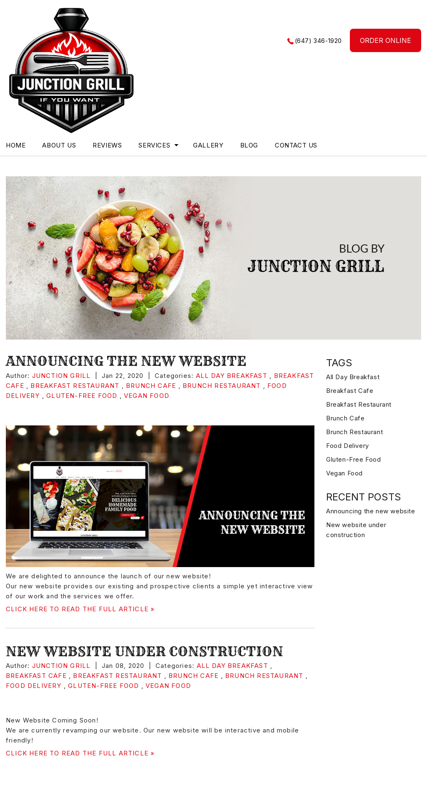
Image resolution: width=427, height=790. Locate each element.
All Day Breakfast (231, 376)
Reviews (107, 145)
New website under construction (144, 651)
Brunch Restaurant (222, 386)
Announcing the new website (126, 360)
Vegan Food (146, 396)
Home (15, 145)
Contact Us (296, 145)
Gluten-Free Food (81, 396)
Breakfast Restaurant (74, 386)
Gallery (208, 145)
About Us (59, 145)
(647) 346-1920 (318, 40)
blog (249, 145)
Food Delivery (34, 686)
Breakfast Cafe (36, 676)
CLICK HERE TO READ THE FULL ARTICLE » (80, 609)
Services (154, 145)
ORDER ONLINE (385, 40)
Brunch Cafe (151, 386)
